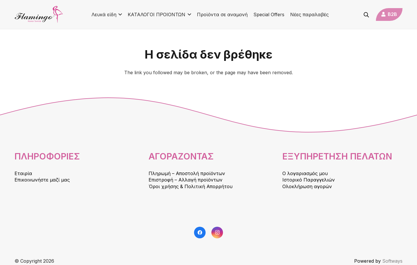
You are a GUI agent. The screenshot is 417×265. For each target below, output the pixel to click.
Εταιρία (23, 173)
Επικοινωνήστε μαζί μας (42, 180)
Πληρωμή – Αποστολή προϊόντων (187, 173)
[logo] (38, 14)
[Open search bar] (366, 14)
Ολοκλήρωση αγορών (307, 186)
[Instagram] (217, 232)
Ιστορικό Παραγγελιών (308, 180)
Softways (392, 261)
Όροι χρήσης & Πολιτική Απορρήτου (191, 186)
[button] (119, 14)
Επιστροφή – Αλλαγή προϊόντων (185, 180)
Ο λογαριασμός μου (305, 173)
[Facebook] (200, 232)
